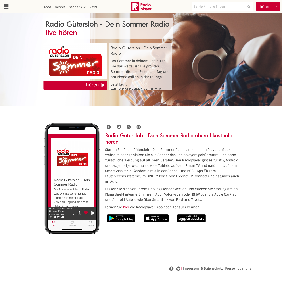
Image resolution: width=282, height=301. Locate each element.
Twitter (178, 268)
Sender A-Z (77, 7)
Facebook (171, 268)
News (93, 7)
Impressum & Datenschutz (203, 268)
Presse (230, 268)
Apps (47, 7)
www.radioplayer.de (141, 6)
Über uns (244, 268)
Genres (60, 7)
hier (126, 207)
